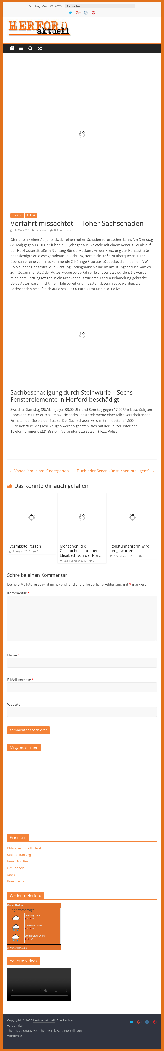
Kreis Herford (16, 881)
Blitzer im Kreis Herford (24, 848)
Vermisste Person (25, 546)
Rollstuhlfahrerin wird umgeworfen (129, 548)
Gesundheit (15, 868)
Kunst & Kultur (17, 861)
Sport (11, 875)
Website (13, 704)
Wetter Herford (15, 905)
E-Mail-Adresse (20, 679)
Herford (17, 215)
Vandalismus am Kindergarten (39, 470)
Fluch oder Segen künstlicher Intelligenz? (116, 470)
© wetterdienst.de (17, 948)
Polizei (31, 215)
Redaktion (42, 230)
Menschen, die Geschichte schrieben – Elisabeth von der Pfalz (80, 550)
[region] (82, 791)
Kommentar (18, 593)
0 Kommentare (61, 230)
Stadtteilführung (19, 855)
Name (13, 655)
